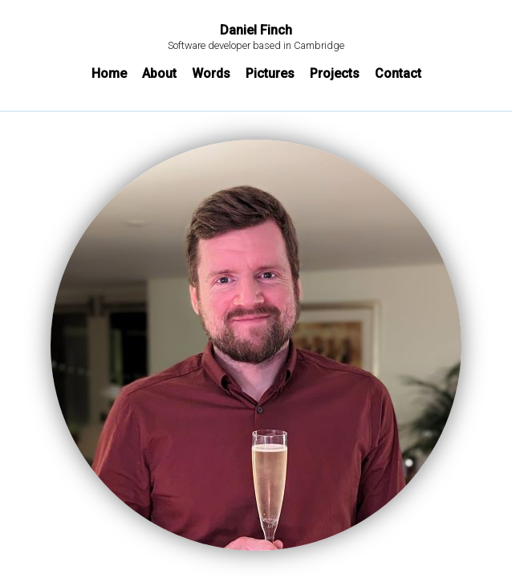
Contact (398, 73)
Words (211, 73)
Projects (335, 73)
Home (109, 73)
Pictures (270, 73)
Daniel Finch (256, 31)
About (159, 73)
